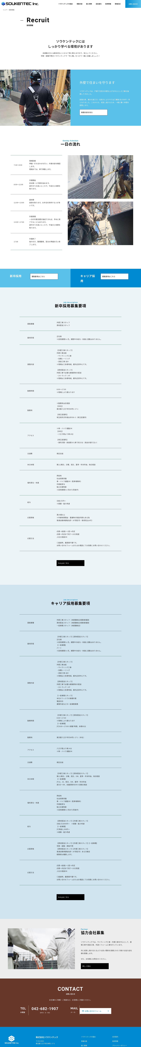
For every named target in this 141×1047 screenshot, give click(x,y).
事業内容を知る (87, 116)
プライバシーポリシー (119, 1029)
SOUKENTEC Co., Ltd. (126, 1043)
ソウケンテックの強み (88, 1020)
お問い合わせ (116, 1033)
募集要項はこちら (38, 264)
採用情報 (115, 1024)
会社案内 (115, 1020)
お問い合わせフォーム (98, 993)
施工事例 (84, 1029)
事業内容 (84, 1024)
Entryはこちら (63, 550)
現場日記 (84, 1033)
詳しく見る (86, 953)
